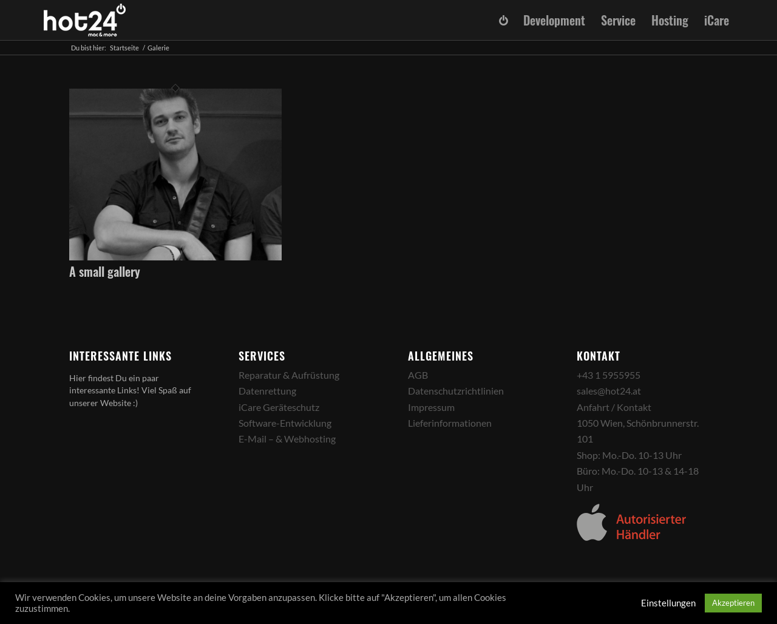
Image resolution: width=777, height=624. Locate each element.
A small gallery (104, 271)
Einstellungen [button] (668, 603)
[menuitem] (503, 20)
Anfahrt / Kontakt (614, 407)
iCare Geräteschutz (279, 407)
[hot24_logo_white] (85, 20)
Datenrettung (267, 390)
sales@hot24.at (609, 390)
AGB (418, 375)
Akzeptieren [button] (733, 603)
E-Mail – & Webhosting (287, 438)
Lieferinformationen (450, 423)
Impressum (431, 407)
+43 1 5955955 (608, 375)
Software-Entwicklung (285, 423)
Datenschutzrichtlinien (456, 390)
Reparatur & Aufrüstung (289, 375)
